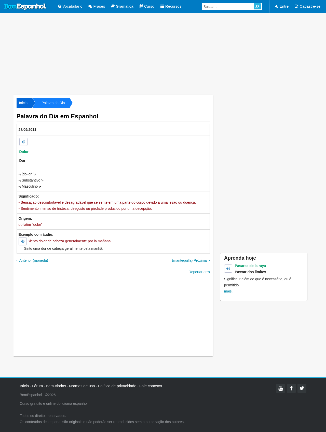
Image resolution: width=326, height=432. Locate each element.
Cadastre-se (307, 6)
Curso (147, 6)
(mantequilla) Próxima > (191, 260)
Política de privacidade (117, 386)
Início (23, 103)
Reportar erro (199, 272)
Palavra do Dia (53, 103)
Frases (96, 6)
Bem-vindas (56, 386)
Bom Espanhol (25, 7)
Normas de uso (82, 386)
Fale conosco (150, 386)
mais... (229, 291)
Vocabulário (70, 6)
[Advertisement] (163, 53)
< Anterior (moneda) (32, 260)
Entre (282, 6)
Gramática (122, 6)
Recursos (171, 6)
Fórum (37, 386)
